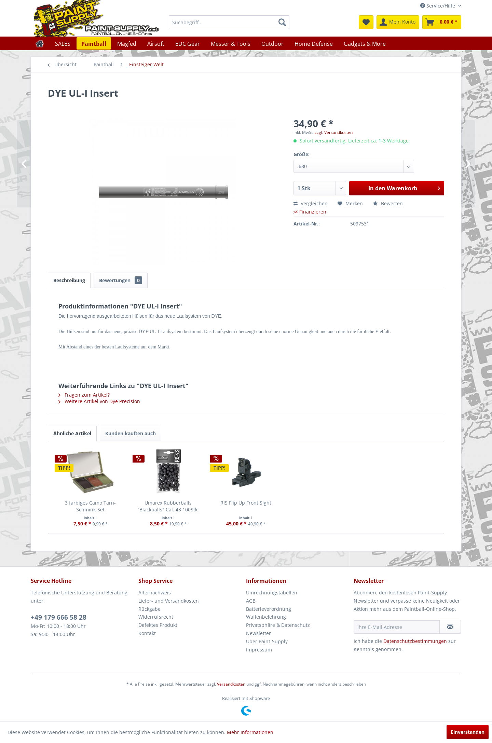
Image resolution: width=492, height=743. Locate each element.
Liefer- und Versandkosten (168, 600)
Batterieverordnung (268, 609)
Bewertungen (120, 280)
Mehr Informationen (250, 732)
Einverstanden (467, 732)
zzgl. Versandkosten (334, 132)
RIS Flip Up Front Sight (245, 502)
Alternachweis (154, 592)
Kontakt (147, 633)
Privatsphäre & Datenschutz (278, 625)
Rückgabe (149, 609)
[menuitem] (229, 22)
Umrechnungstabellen (271, 592)
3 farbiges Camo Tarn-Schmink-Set (90, 506)
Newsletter (258, 633)
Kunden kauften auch (130, 433)
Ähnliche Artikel (72, 433)
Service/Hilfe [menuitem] (438, 5)
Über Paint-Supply (267, 641)
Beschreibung (69, 280)
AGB (251, 600)
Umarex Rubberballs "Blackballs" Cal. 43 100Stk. (168, 506)
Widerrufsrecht (155, 617)
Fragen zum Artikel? (84, 394)
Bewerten (388, 203)
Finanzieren (309, 211)
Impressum (259, 649)
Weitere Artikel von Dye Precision (99, 401)
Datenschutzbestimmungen (415, 641)
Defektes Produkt (157, 625)
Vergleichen (310, 203)
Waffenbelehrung (266, 617)
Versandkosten (231, 684)
